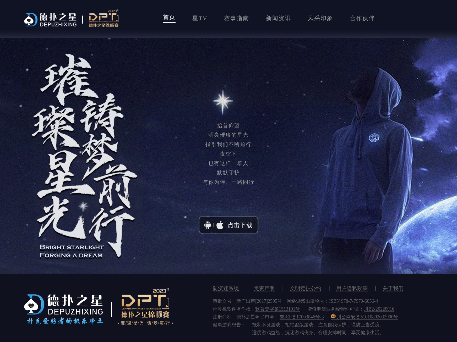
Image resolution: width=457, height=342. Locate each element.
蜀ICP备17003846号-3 (302, 316)
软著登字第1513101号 (277, 308)
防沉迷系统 (226, 288)
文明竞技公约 (305, 288)
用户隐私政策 (352, 288)
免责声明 (264, 288)
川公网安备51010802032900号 (364, 316)
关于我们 (393, 288)
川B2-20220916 (379, 308)
